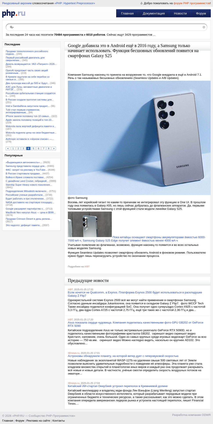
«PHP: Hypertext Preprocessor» (74, 3)
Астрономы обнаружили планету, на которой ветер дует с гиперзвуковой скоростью (123, 356)
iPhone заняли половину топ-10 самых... (28, 116)
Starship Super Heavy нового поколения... (29, 184)
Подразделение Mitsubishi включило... (27, 191)
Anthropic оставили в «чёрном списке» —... (30, 139)
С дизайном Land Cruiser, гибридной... (27, 181)
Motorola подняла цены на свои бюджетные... (31, 132)
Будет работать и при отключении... (26, 198)
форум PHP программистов (191, 3)
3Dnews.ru (73, 353)
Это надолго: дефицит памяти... (24, 225)
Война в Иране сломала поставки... (25, 177)
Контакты (58, 420)
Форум (201, 13)
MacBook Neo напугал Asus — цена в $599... (31, 212)
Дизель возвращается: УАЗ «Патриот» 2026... (31, 64)
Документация (154, 13)
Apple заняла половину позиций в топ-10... (29, 120)
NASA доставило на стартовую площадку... (30, 202)
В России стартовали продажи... (24, 173)
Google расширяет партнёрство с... (25, 208)
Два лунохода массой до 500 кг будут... (27, 83)
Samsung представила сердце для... (26, 166)
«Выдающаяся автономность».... (24, 162)
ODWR (206, 415)
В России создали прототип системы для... (30, 99)
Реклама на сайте (38, 420)
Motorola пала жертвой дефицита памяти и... (31, 126)
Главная (127, 13)
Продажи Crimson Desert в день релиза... (29, 218)
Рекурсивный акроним (17, 3)
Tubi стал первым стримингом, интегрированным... (23, 111)
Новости (180, 13)
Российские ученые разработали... (25, 195)
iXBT (87, 266)
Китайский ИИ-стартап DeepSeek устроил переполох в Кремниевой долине (118, 386)
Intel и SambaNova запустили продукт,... (28, 106)
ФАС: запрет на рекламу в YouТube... (26, 169)
